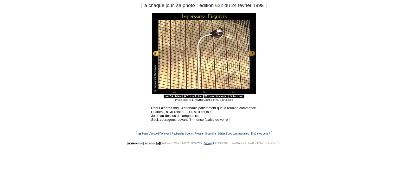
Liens (189, 133)
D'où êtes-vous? (260, 133)
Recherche (178, 133)
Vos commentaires (238, 133)
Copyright (209, 143)
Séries (221, 133)
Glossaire (210, 133)
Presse (199, 133)
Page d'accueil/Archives (156, 133)
